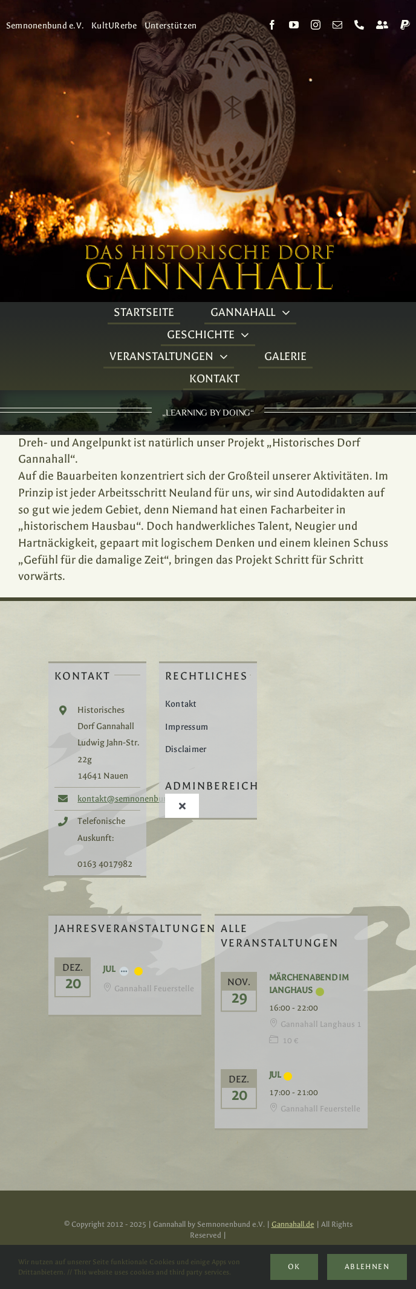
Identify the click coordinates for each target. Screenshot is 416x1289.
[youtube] (294, 25)
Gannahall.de (292, 1224)
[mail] (337, 25)
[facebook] (272, 25)
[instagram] (315, 25)
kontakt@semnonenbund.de (130, 799)
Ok (294, 1266)
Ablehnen (367, 1266)
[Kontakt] (382, 25)
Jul (108, 969)
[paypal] (405, 25)
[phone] (359, 25)
